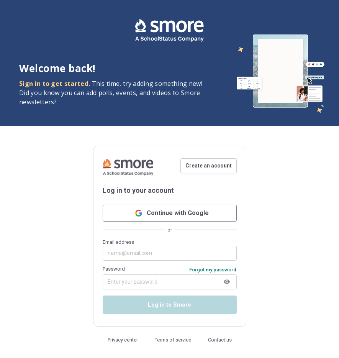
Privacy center (123, 340)
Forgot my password (212, 270)
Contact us (220, 340)
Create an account (208, 166)
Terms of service (173, 340)
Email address (170, 250)
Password (114, 269)
